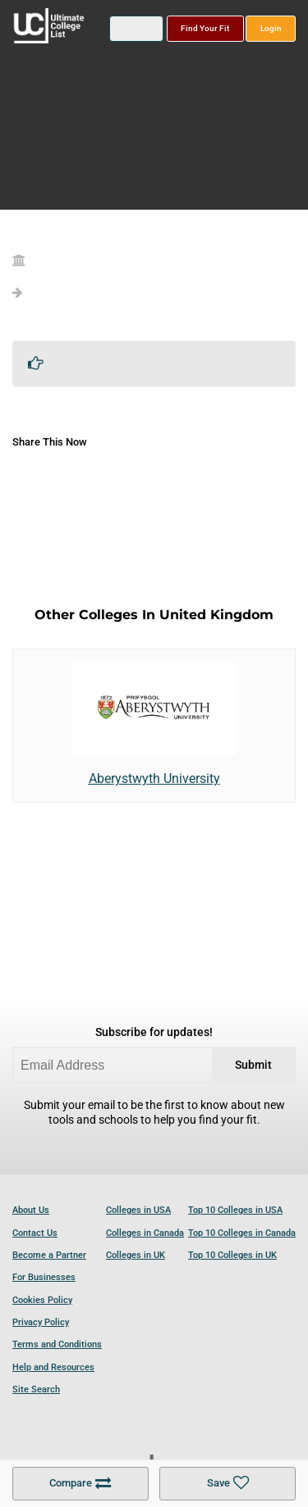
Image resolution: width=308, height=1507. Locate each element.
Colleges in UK (135, 1255)
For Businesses (44, 1277)
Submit (253, 1065)
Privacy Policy (40, 1322)
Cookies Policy (42, 1300)
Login (271, 28)
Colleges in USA (138, 1210)
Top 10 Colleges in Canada (242, 1233)
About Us (30, 1210)
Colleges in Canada (145, 1233)
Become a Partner (49, 1255)
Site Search (36, 1389)
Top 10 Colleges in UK (232, 1255)
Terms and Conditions (57, 1344)
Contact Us (34, 1233)
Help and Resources (53, 1367)
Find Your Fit (205, 28)
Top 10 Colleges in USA (235, 1210)
